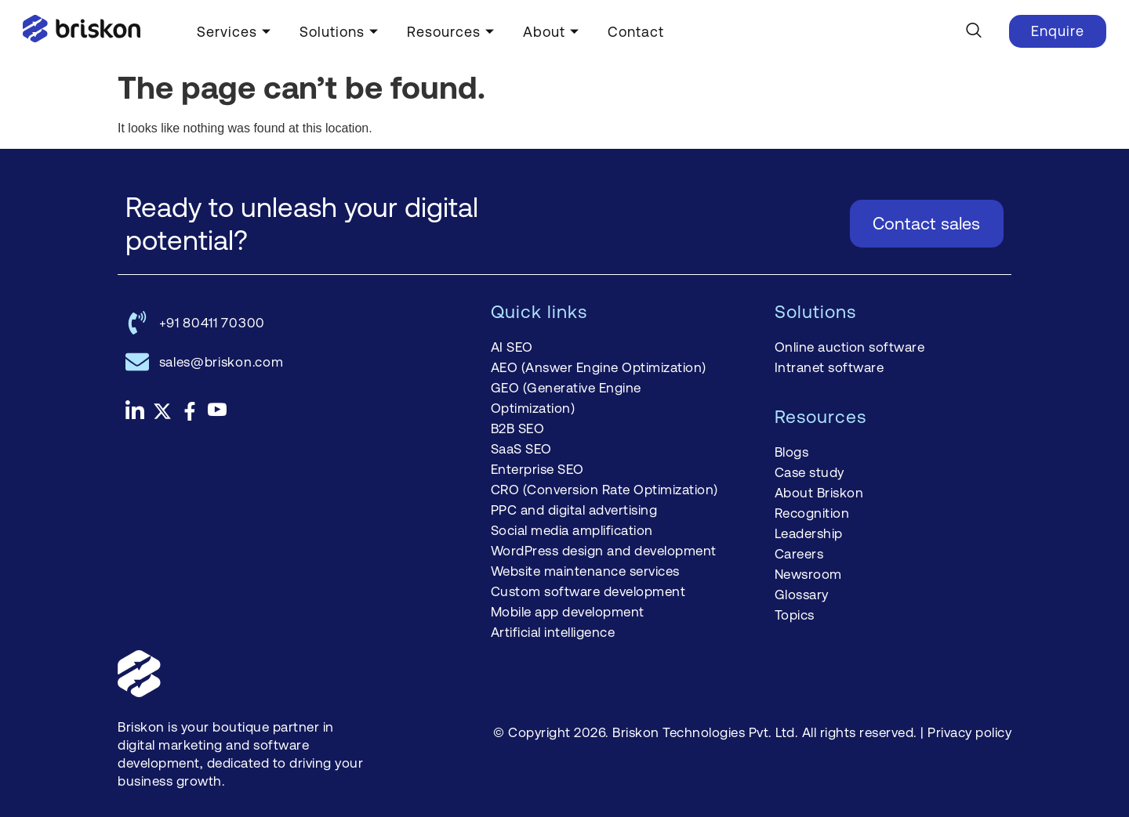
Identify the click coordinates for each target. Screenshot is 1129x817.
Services (234, 31)
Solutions (339, 31)
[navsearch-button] (973, 31)
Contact (636, 31)
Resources (451, 31)
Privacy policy (969, 732)
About (551, 31)
